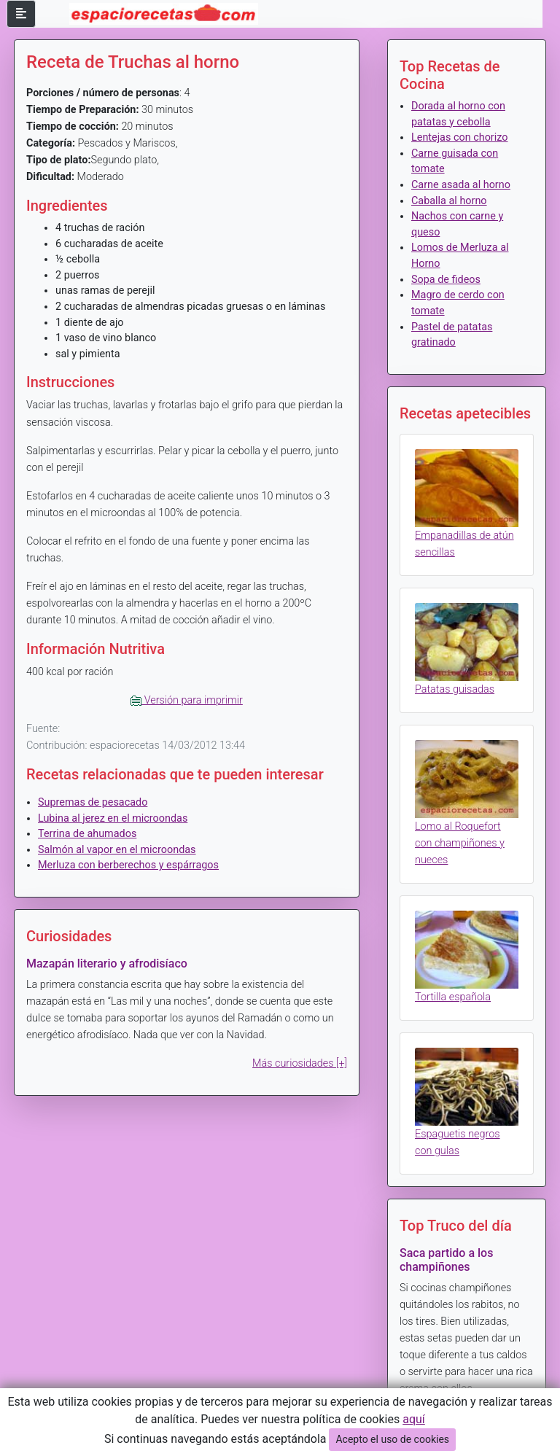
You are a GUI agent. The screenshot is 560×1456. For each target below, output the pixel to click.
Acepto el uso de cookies (392, 1439)
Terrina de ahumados (87, 834)
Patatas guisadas (454, 689)
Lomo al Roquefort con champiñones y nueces (460, 843)
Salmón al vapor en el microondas (117, 850)
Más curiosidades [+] (299, 1063)
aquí (413, 1419)
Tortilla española (453, 997)
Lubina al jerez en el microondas (112, 818)
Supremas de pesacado (92, 802)
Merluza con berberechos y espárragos (128, 865)
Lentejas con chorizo (459, 137)
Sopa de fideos (446, 279)
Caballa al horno (449, 201)
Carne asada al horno (460, 185)
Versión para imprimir (187, 700)
